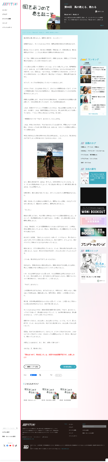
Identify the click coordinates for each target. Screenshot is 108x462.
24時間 (87, 63)
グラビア (4, 14)
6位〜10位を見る (93, 114)
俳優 (83, 147)
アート (90, 147)
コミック (4, 23)
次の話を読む (68, 366)
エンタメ (4, 10)
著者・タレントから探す (9, 436)
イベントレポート (7, 27)
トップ (23, 32)
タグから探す (6, 432)
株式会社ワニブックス (27, 436)
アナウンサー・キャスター (96, 151)
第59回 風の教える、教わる (52, 32)
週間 (99, 63)
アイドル (84, 154)
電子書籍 (93, 154)
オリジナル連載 (6, 18)
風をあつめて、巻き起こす (38, 32)
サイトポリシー (37, 436)
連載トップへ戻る (32, 366)
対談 (97, 147)
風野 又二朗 (99, 11)
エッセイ (59, 375)
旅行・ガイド (86, 162)
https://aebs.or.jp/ (65, 448)
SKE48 (83, 151)
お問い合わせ (45, 436)
